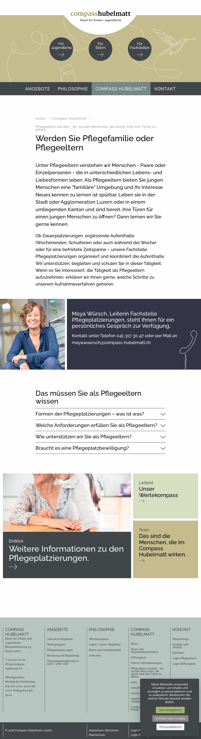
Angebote (37, 88)
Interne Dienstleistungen (146, 663)
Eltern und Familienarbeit (105, 650)
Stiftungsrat (138, 657)
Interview (95, 655)
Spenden (178, 652)
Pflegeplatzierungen (60, 650)
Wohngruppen (56, 644)
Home (40, 118)
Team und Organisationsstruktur (144, 651)
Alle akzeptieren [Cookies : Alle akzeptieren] (170, 710)
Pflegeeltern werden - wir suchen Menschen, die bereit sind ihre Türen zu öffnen (147, 672)
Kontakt (165, 88)
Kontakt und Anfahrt (180, 646)
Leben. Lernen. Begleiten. (105, 644)
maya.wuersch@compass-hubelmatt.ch (111, 342)
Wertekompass (99, 639)
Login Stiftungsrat (184, 663)
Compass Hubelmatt (121, 88)
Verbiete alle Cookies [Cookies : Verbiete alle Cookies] (170, 718)
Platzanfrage (181, 639)
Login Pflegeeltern (184, 658)
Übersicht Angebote (60, 639)
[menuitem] (37, 88)
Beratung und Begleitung (63, 655)
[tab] (101, 413)
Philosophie (73, 88)
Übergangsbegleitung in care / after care (62, 662)
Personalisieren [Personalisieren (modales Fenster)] (170, 727)
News (134, 643)
